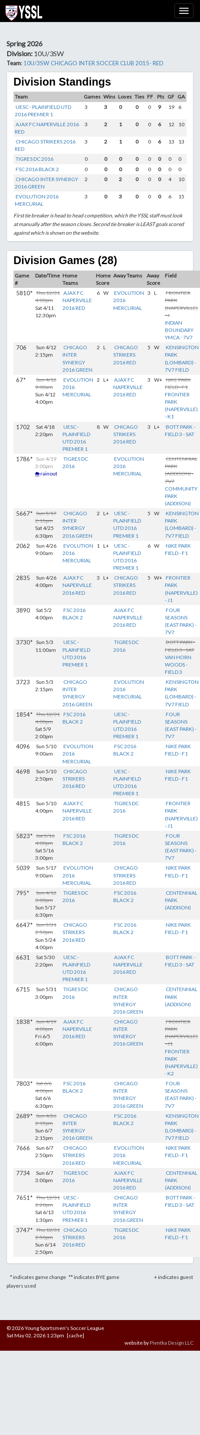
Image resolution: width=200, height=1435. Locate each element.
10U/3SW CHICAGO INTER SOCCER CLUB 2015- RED (93, 63)
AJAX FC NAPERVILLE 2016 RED (77, 300)
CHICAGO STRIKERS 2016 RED (125, 354)
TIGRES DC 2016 (34, 159)
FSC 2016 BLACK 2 (37, 169)
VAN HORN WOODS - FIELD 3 (178, 664)
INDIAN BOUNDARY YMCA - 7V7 (179, 330)
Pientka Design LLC (171, 1342)
